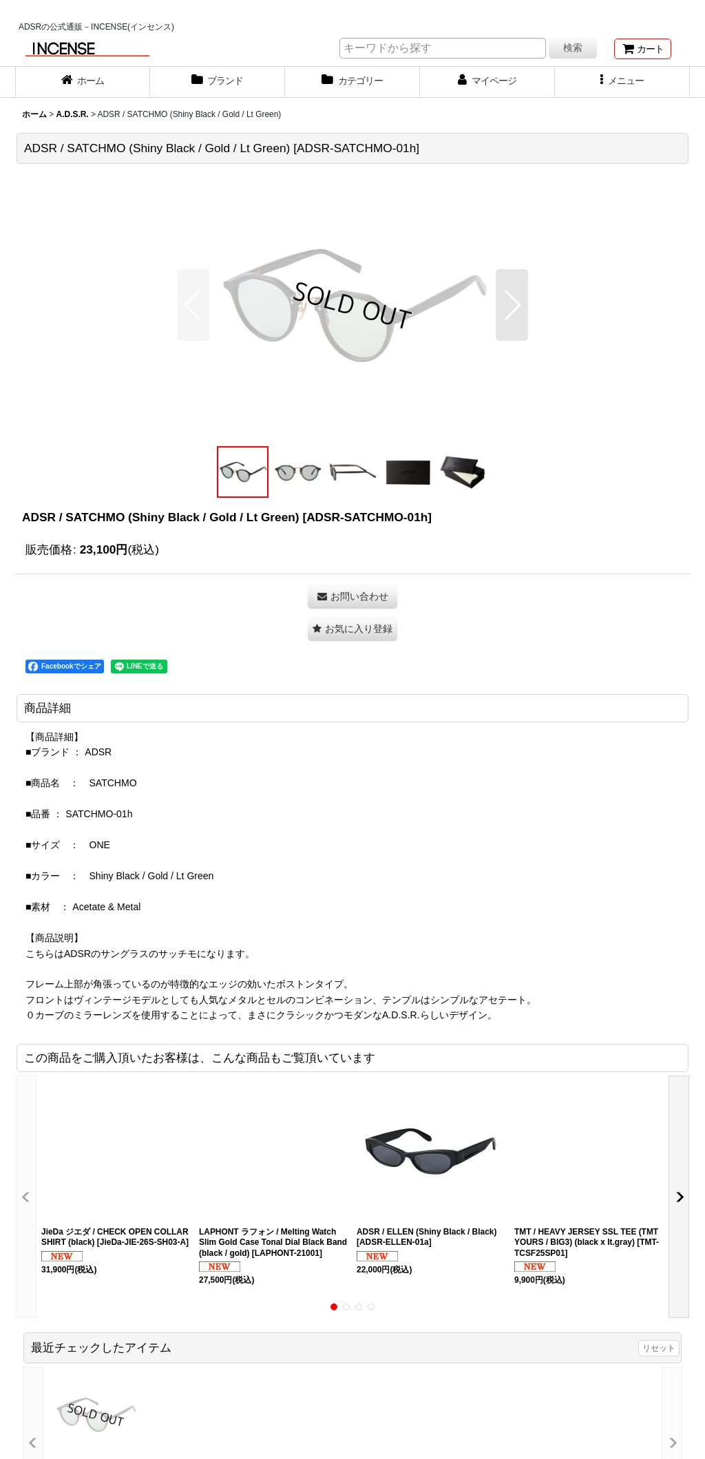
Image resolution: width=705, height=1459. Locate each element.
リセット (658, 1348)
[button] (622, 82)
